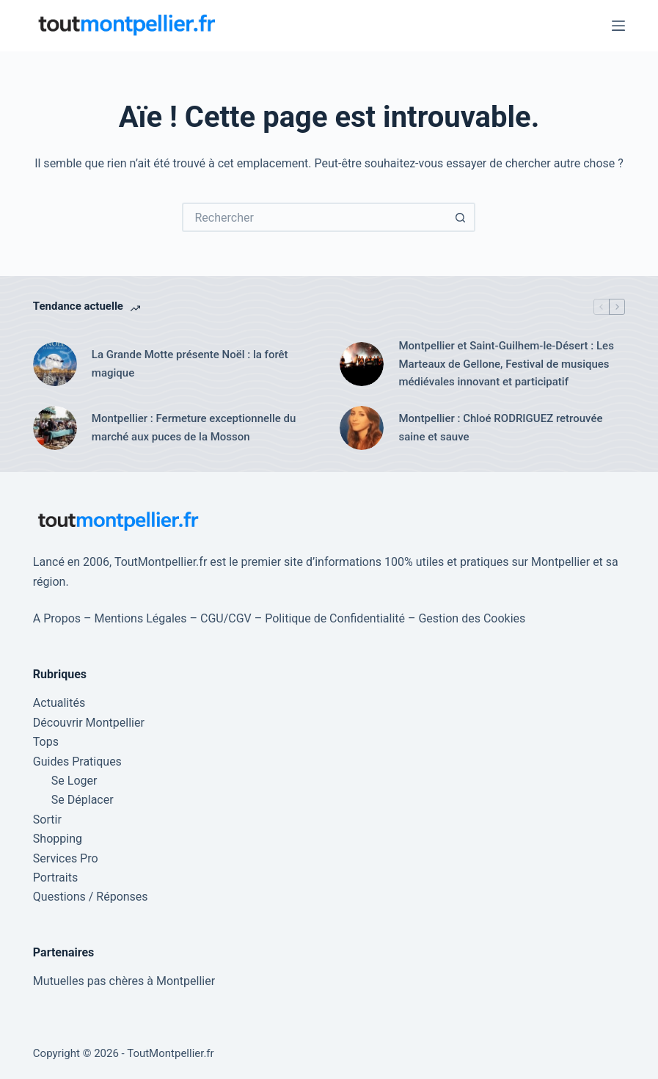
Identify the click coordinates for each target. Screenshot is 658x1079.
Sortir (47, 819)
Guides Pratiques (77, 762)
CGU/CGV (226, 618)
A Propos (57, 618)
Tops (46, 742)
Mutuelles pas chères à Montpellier (124, 981)
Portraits (55, 877)
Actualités (59, 703)
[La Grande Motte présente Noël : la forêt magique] (55, 364)
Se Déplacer (82, 800)
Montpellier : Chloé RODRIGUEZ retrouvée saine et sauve (500, 427)
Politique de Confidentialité (335, 618)
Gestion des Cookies (471, 618)
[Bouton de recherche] (460, 217)
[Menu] (618, 25)
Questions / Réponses (90, 897)
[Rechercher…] (314, 217)
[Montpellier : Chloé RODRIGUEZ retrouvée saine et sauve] (362, 428)
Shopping (57, 839)
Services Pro (65, 858)
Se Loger (74, 781)
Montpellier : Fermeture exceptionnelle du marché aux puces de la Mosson (194, 427)
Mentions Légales (141, 618)
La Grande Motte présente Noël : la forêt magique (190, 363)
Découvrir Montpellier (89, 723)
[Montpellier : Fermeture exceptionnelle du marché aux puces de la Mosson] (55, 428)
